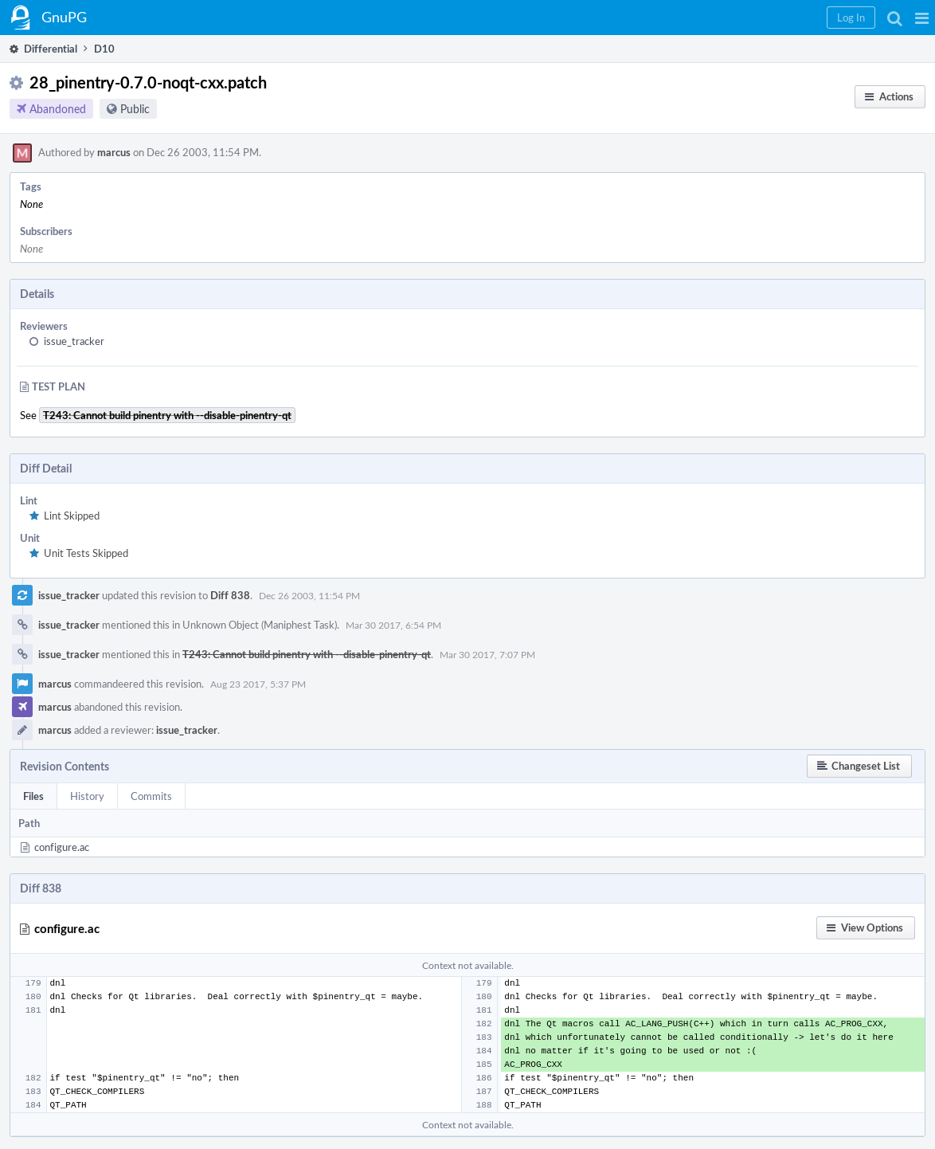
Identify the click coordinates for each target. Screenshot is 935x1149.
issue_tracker (74, 341)
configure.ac (61, 847)
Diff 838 (230, 595)
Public (135, 108)
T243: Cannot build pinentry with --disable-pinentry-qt (306, 654)
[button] (922, 17)
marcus (114, 152)
